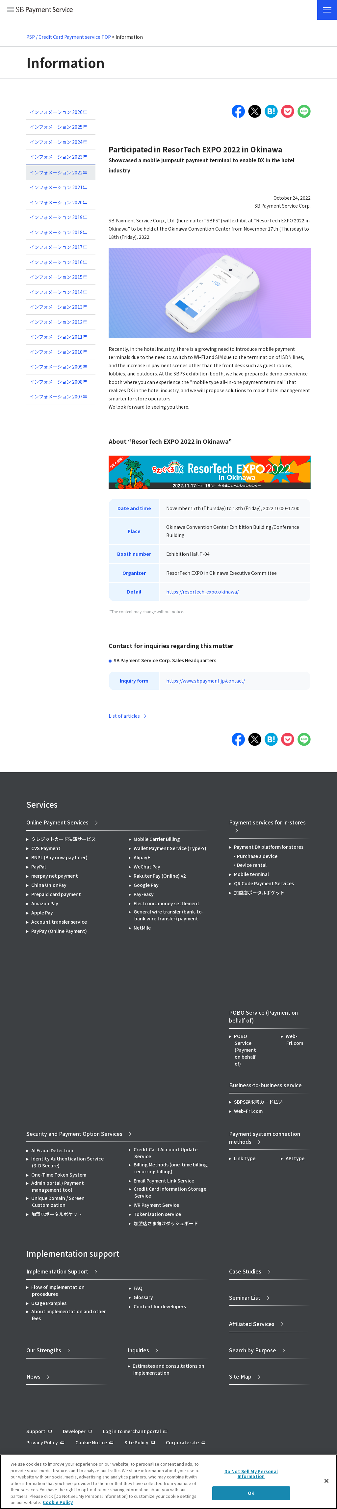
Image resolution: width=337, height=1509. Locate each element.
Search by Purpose (252, 1350)
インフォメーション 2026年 (58, 112)
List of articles (124, 715)
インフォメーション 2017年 (58, 247)
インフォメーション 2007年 (58, 396)
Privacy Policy (42, 1442)
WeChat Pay (147, 866)
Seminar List (244, 1297)
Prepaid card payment (56, 894)
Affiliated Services (251, 1324)
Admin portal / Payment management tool (57, 1186)
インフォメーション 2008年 (58, 381)
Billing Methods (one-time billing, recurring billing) (171, 1168)
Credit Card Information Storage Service (170, 1192)
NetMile (142, 927)
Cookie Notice (91, 1442)
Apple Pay (42, 912)
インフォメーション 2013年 (58, 307)
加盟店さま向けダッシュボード (166, 1223)
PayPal (38, 866)
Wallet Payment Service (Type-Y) (170, 848)
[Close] (326, 1481)
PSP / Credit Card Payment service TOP (68, 37)
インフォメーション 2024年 (58, 142)
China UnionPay (48, 885)
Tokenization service (157, 1214)
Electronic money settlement (166, 903)
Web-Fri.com (294, 1039)
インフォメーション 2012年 (58, 322)
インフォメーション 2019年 (58, 217)
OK (251, 1493)
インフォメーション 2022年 (58, 172)
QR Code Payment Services (264, 883)
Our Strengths (43, 1350)
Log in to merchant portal (132, 1431)
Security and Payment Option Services (74, 1133)
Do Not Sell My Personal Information (251, 1474)
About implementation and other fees (68, 1314)
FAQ (138, 1288)
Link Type (244, 1158)
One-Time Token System (58, 1174)
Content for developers (160, 1306)
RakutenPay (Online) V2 (160, 875)
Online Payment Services (57, 822)
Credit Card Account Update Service (165, 1153)
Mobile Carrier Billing (157, 839)
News (33, 1376)
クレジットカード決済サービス (63, 839)
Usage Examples (48, 1303)
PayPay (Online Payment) (59, 931)
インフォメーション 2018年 (58, 232)
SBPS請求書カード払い (258, 1101)
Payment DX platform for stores (268, 847)
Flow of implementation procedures (58, 1290)
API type (295, 1158)
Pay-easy (144, 894)
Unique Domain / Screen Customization (58, 1201)
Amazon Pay (44, 903)
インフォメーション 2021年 (58, 187)
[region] (168, 1481)
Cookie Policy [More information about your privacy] (58, 1502)
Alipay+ (142, 857)
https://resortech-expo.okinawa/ (202, 591)
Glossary (143, 1297)
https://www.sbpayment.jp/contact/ (205, 680)
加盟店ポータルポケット (56, 1214)
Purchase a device (257, 856)
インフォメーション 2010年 (58, 352)
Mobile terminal (251, 874)
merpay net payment (54, 875)
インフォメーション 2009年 (58, 366)
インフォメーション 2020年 (58, 202)
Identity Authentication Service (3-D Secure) (67, 1162)
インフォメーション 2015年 (58, 277)
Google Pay (146, 885)
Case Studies (245, 1271)
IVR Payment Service (156, 1205)
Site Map (240, 1376)
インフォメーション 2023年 (58, 156)
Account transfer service (59, 921)
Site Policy (136, 1442)
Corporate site (182, 1442)
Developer (74, 1431)
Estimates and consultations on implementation (168, 1369)
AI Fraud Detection (52, 1150)
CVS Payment (46, 848)
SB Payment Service (40, 12)
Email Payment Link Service (164, 1180)
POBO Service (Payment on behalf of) (245, 1050)
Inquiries (138, 1350)
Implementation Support (57, 1271)
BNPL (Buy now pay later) (59, 857)
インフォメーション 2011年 (58, 336)
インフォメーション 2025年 (58, 127)
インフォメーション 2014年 (58, 292)
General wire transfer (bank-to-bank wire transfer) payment (169, 915)
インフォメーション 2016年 (58, 262)
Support (35, 1431)
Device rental (252, 865)
